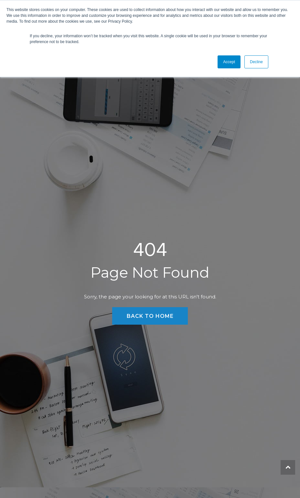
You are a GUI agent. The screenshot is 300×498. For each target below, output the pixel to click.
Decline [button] (256, 62)
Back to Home (150, 316)
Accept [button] (229, 62)
